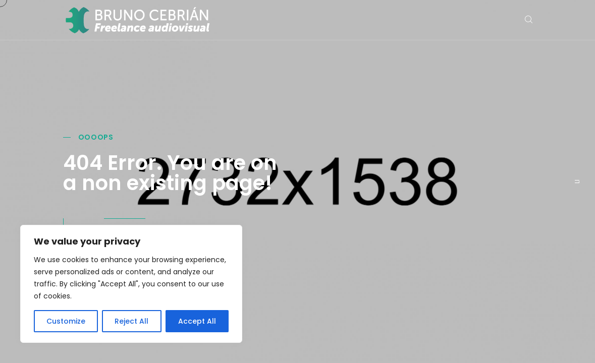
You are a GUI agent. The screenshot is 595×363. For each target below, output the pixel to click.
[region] (131, 284)
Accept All (197, 321)
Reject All (131, 321)
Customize (65, 321)
